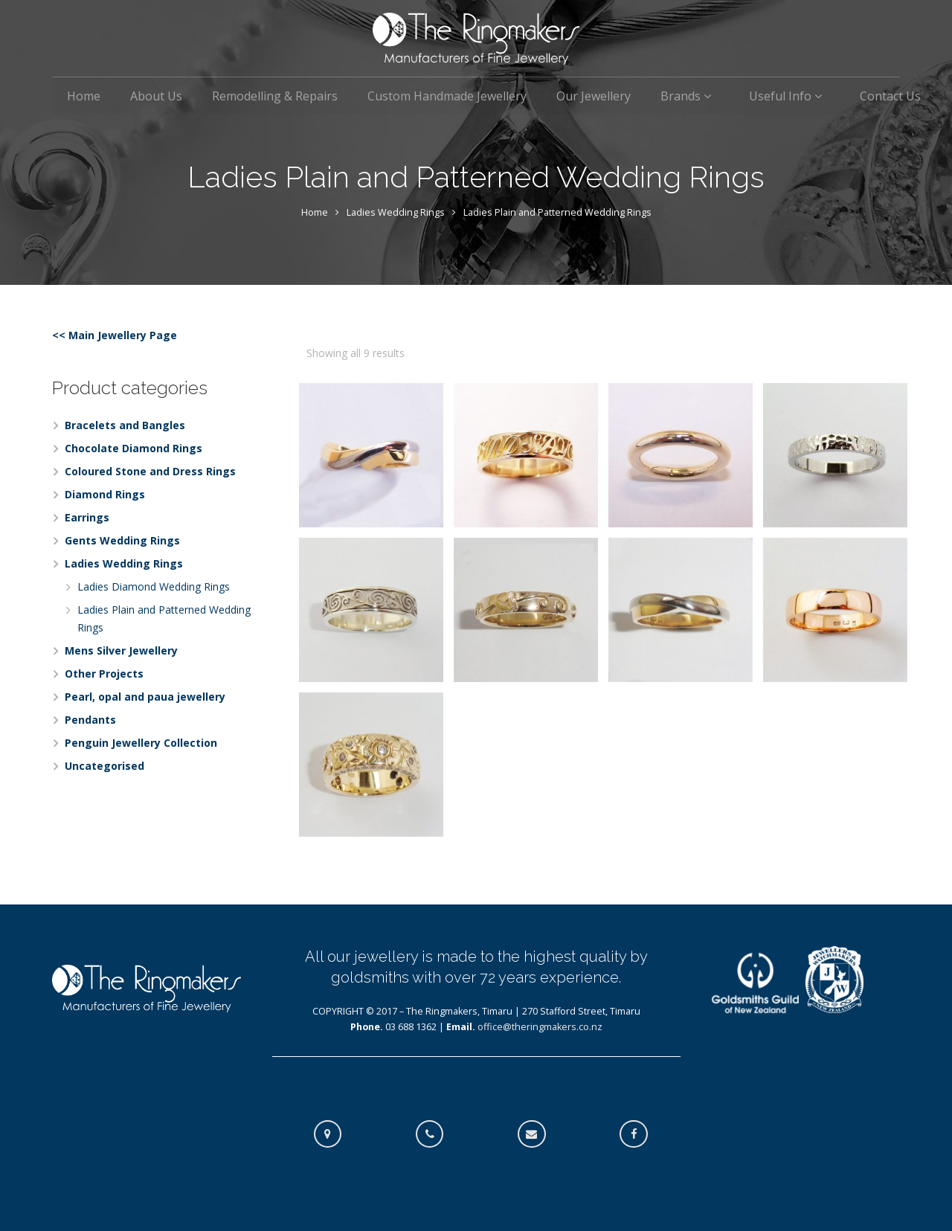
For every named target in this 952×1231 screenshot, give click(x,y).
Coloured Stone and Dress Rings (150, 471)
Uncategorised (104, 766)
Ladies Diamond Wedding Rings (153, 586)
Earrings (87, 517)
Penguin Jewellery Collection (141, 743)
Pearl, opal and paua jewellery (145, 697)
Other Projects (104, 673)
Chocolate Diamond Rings (133, 448)
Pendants (90, 720)
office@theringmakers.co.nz (539, 1027)
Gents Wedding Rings (122, 540)
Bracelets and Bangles (125, 425)
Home (314, 212)
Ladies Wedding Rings (396, 212)
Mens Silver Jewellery (121, 650)
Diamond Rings (105, 494)
